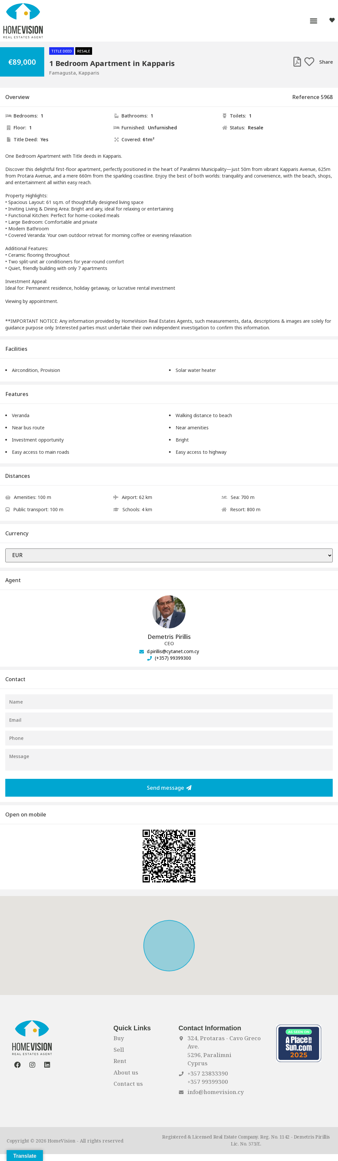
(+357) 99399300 (169, 658)
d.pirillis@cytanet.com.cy (169, 651)
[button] (314, 21)
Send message (169, 787)
